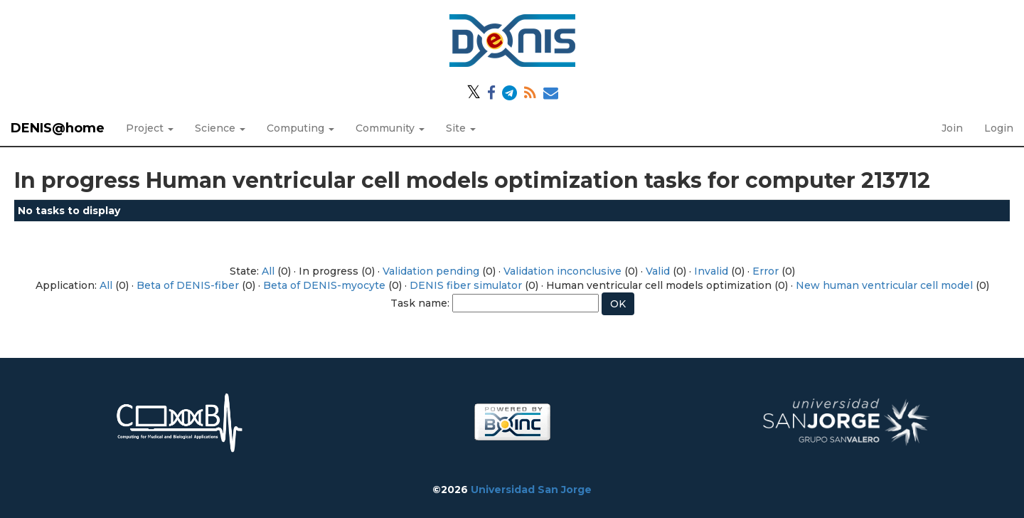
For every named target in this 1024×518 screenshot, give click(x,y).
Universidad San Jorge (531, 489)
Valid (658, 271)
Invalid (711, 271)
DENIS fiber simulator (466, 285)
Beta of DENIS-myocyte (324, 285)
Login (998, 128)
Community (390, 128)
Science (220, 128)
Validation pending (431, 271)
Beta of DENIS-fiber (188, 285)
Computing (300, 128)
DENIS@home (58, 128)
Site (461, 128)
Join (952, 128)
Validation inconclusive (562, 271)
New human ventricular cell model (884, 285)
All (268, 271)
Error (765, 271)
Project (150, 128)
